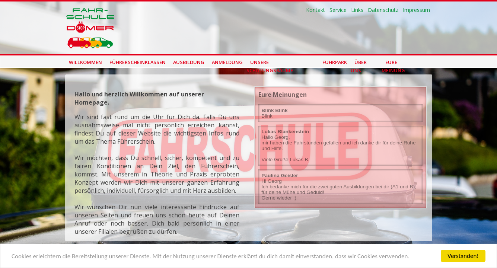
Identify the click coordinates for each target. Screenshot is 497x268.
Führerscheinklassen (137, 62)
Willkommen (85, 62)
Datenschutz (383, 9)
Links (357, 9)
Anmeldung (227, 62)
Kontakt (315, 9)
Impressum (416, 9)
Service (338, 9)
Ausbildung (188, 62)
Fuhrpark (334, 62)
